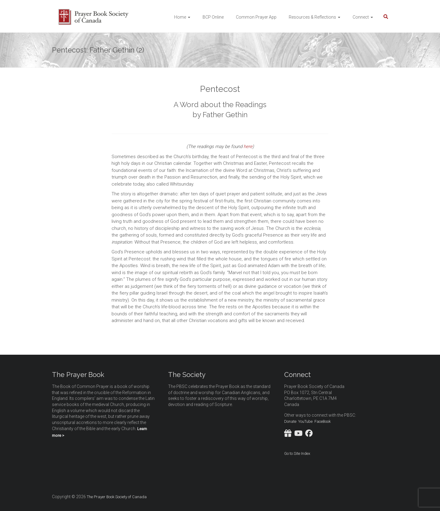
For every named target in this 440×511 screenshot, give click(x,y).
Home (180, 17)
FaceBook (322, 421)
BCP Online (213, 17)
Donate (290, 421)
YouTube (305, 421)
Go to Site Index (297, 453)
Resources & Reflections (312, 17)
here (248, 146)
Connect (361, 17)
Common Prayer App (256, 17)
